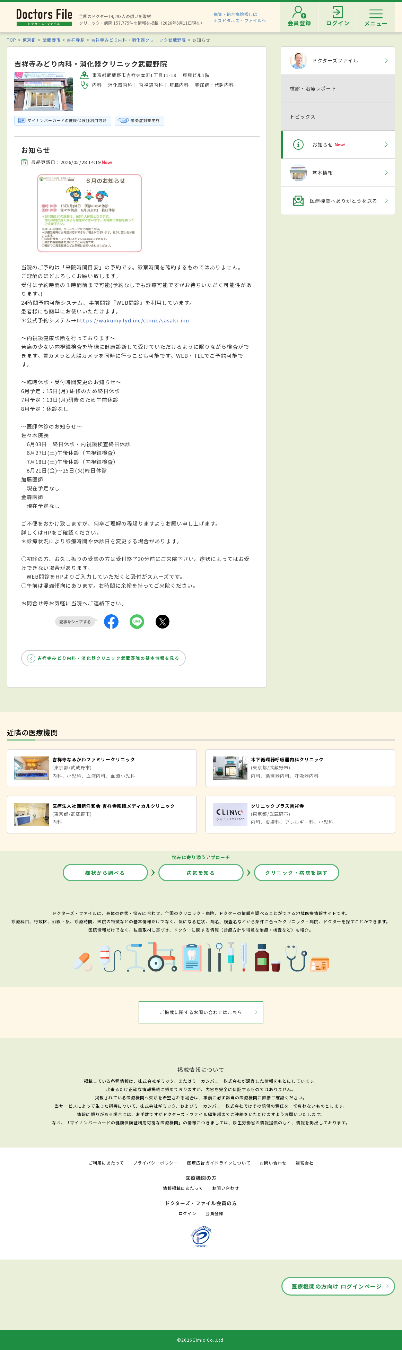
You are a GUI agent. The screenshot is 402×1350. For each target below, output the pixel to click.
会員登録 (215, 1213)
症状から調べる (105, 872)
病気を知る (201, 872)
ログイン (187, 1213)
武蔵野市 (51, 40)
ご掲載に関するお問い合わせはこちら (201, 1012)
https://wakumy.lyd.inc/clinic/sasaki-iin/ (133, 320)
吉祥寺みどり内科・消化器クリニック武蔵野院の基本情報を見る (108, 658)
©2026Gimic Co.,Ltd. (201, 1340)
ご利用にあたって (106, 1163)
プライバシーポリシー (155, 1163)
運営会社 (305, 1163)
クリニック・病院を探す (296, 872)
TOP (11, 40)
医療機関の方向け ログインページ (336, 1286)
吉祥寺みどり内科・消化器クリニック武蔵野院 (138, 40)
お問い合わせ (273, 1163)
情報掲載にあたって (183, 1188)
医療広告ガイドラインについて (219, 1163)
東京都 (29, 40)
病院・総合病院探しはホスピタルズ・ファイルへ (239, 17)
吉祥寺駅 (76, 40)
